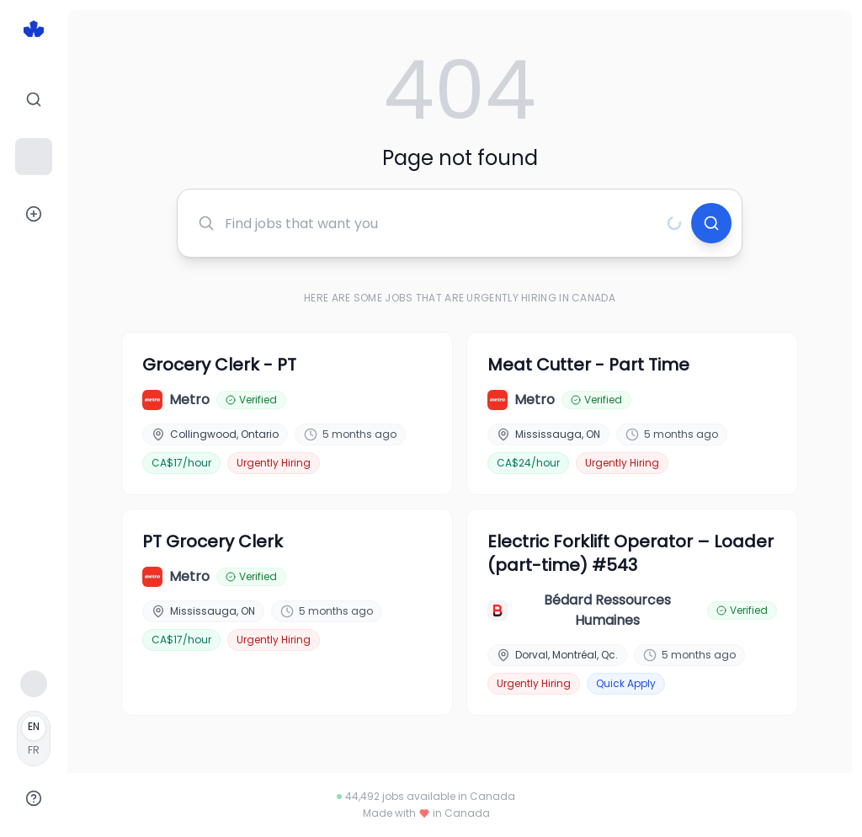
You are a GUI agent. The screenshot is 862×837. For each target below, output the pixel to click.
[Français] (34, 738)
